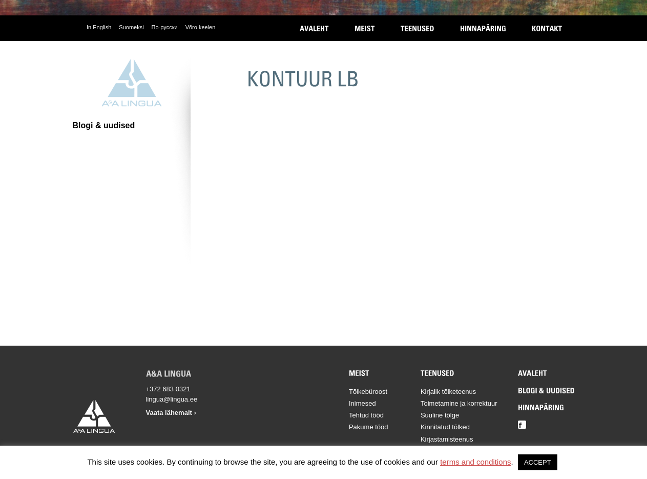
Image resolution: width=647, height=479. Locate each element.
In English (99, 27)
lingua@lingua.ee (172, 399)
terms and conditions (475, 461)
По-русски (165, 27)
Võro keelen (200, 27)
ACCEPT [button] (537, 462)
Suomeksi (131, 27)
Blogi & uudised (104, 125)
